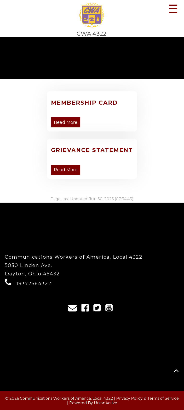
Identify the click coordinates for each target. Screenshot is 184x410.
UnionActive (105, 403)
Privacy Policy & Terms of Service (147, 398)
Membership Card (84, 102)
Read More (65, 122)
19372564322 (34, 283)
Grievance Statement (92, 150)
